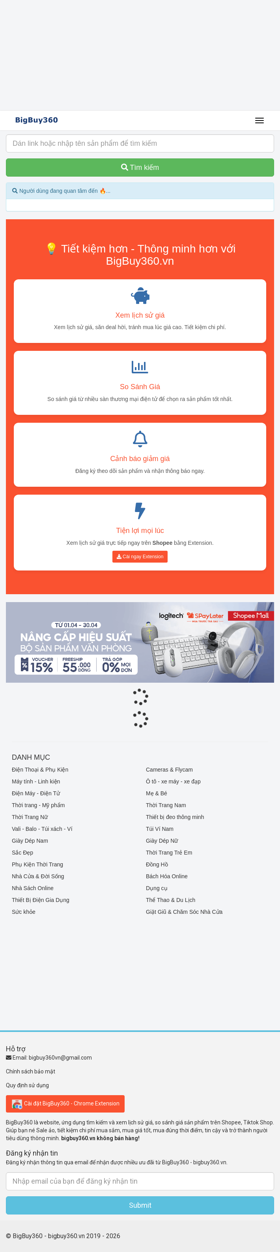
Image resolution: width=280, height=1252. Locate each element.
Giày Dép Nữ (162, 841)
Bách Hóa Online (167, 876)
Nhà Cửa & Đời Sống (38, 876)
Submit (140, 1205)
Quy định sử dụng (27, 1085)
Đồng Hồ (157, 864)
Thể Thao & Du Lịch (170, 900)
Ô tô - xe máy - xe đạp (173, 781)
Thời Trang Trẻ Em (169, 852)
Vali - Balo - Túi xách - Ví (42, 829)
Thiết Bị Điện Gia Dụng (40, 900)
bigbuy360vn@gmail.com (60, 1057)
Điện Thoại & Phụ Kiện (40, 769)
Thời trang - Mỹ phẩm (38, 805)
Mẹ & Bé (156, 793)
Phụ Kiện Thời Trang (37, 864)
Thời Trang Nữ (30, 817)
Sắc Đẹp (22, 852)
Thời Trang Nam (166, 805)
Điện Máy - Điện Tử (36, 793)
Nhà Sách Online (33, 888)
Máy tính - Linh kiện (36, 781)
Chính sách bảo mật (30, 1071)
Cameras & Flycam (169, 769)
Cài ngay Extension (140, 556)
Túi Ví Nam (160, 829)
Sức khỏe (23, 912)
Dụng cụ (157, 888)
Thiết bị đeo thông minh (175, 817)
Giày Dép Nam (30, 841)
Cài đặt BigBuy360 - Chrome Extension (65, 1104)
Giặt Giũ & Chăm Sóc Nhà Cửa (184, 912)
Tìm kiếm (140, 167)
